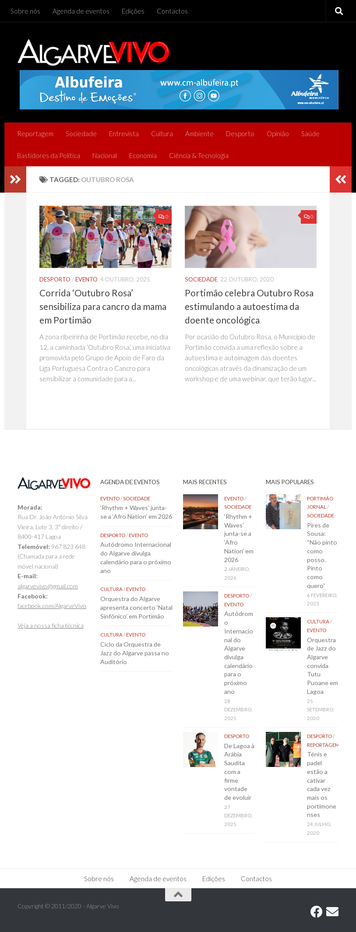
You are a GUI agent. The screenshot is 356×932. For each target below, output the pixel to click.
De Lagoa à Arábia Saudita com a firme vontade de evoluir (239, 771)
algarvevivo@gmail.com (48, 586)
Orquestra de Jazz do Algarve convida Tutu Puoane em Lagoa (322, 665)
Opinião (278, 133)
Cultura (162, 133)
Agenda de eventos (81, 11)
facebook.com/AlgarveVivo (52, 605)
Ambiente (199, 133)
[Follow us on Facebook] (316, 912)
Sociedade (81, 133)
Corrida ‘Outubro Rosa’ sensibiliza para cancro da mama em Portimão (102, 306)
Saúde (310, 133)
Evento (86, 279)
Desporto (240, 133)
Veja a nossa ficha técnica (51, 625)
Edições (133, 11)
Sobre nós (25, 11)
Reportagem (35, 133)
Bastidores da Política (48, 155)
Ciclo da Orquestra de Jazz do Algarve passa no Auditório (134, 652)
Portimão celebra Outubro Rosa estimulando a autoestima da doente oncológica (249, 306)
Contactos (172, 11)
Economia (143, 155)
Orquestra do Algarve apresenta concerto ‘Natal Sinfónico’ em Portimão (136, 607)
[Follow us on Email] (332, 912)
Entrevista (124, 133)
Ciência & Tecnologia (199, 155)
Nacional (104, 155)
